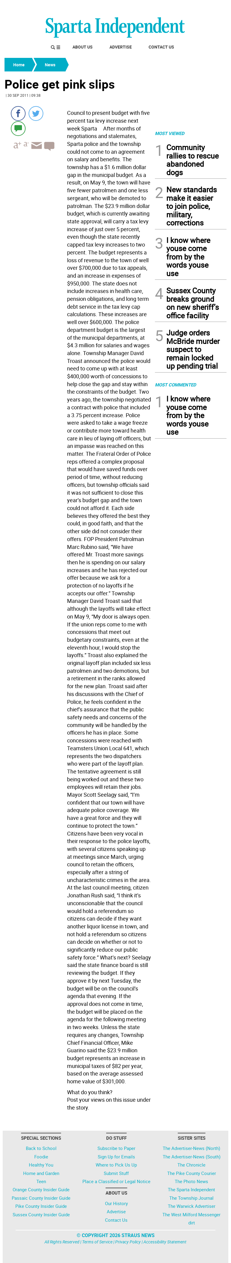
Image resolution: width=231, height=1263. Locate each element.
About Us (82, 47)
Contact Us (161, 47)
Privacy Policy (128, 1242)
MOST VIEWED (169, 133)
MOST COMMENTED (175, 385)
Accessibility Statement (164, 1242)
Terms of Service (97, 1242)
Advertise (120, 47)
